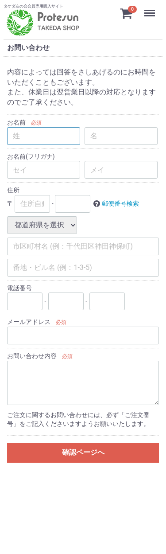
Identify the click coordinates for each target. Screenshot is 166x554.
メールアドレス (28, 321)
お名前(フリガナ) (31, 156)
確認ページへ (83, 452)
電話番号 (19, 287)
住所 (13, 190)
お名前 (16, 122)
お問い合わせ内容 (32, 355)
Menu (150, 9)
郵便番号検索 (120, 203)
